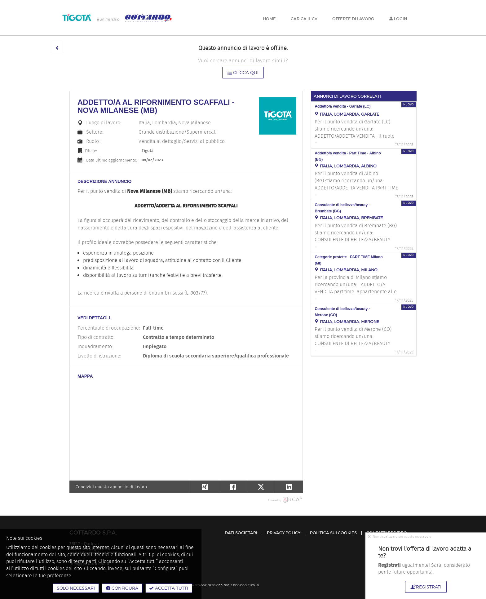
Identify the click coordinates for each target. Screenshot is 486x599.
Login (398, 18)
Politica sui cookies (333, 533)
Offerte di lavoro (353, 18)
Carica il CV (304, 18)
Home (269, 18)
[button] (57, 48)
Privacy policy (283, 533)
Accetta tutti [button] (168, 588)
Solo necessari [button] (76, 588)
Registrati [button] (425, 586)
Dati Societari (241, 533)
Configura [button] (122, 588)
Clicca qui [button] (243, 72)
